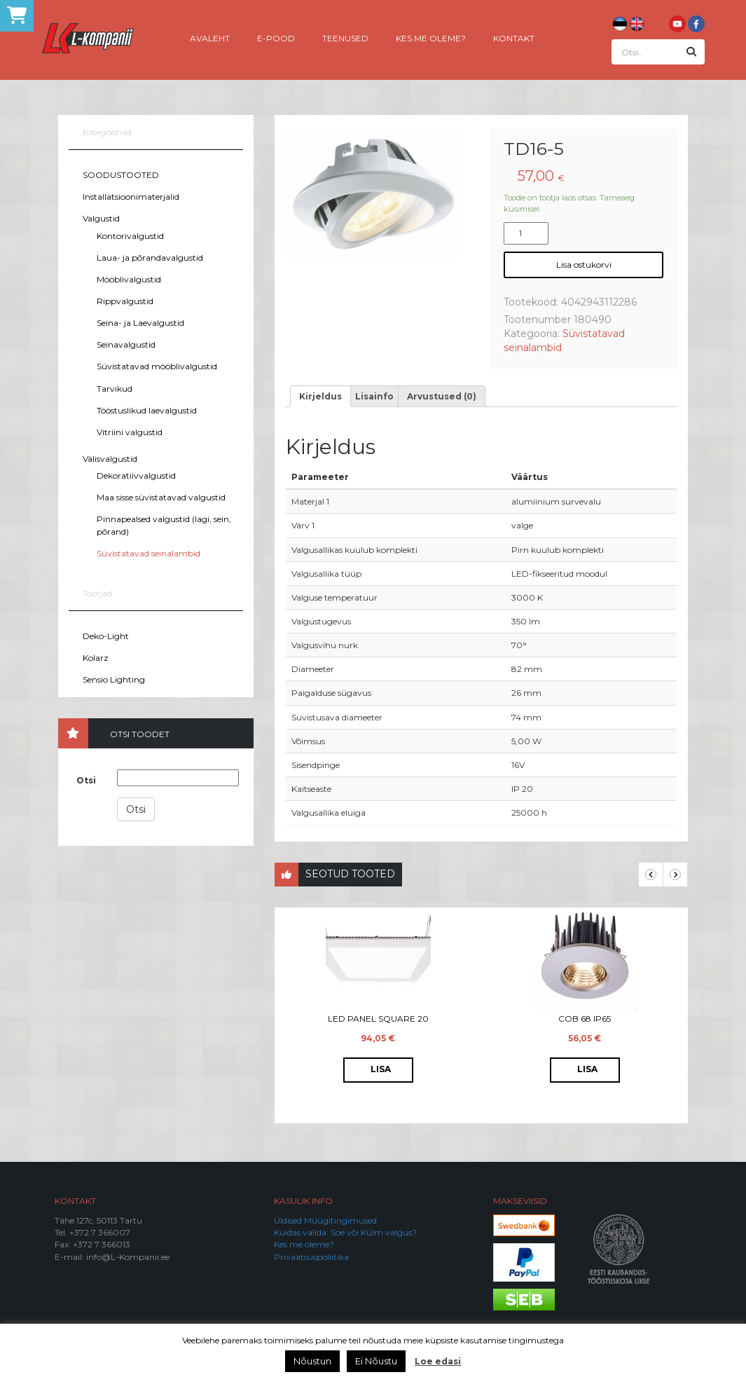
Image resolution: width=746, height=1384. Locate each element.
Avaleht (210, 37)
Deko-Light (106, 636)
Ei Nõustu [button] (376, 1360)
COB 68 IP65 (584, 1018)
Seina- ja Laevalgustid (140, 322)
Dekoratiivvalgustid (136, 475)
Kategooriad (107, 132)
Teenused (345, 37)
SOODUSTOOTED (121, 175)
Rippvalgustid (125, 301)
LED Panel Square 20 (378, 1018)
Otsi (86, 780)
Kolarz (96, 657)
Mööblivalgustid (129, 279)
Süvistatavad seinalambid (148, 553)
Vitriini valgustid (130, 432)
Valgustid (101, 218)
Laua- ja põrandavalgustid (150, 257)
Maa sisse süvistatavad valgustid (161, 497)
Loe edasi (438, 1361)
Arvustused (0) (441, 396)
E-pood (276, 37)
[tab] (320, 396)
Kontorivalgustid (130, 236)
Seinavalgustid (126, 344)
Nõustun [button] (312, 1360)
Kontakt (513, 37)
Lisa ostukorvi (584, 264)
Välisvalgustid (110, 458)
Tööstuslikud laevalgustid (147, 410)
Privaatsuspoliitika (311, 1257)
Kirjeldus (320, 396)
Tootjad (97, 593)
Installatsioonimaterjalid (131, 196)
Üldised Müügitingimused (325, 1220)
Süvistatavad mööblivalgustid (157, 366)
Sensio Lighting (114, 679)
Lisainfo (374, 396)
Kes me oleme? (431, 37)
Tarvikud (114, 388)
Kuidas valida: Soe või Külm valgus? (345, 1232)
